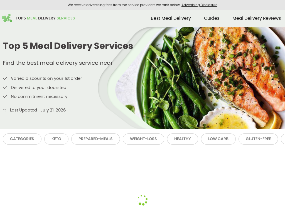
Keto (56, 139)
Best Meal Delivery (171, 18)
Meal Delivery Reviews (256, 18)
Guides (211, 18)
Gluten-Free (258, 139)
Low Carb (218, 139)
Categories (22, 139)
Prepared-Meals (95, 139)
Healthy (182, 139)
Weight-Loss (143, 139)
